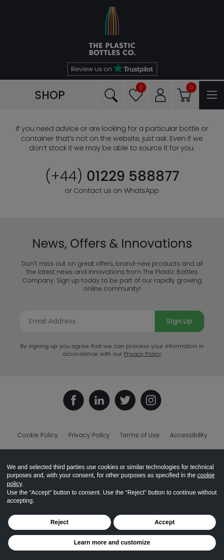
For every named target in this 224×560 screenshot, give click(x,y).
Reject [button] (59, 522)
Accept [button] (164, 522)
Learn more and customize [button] (112, 542)
